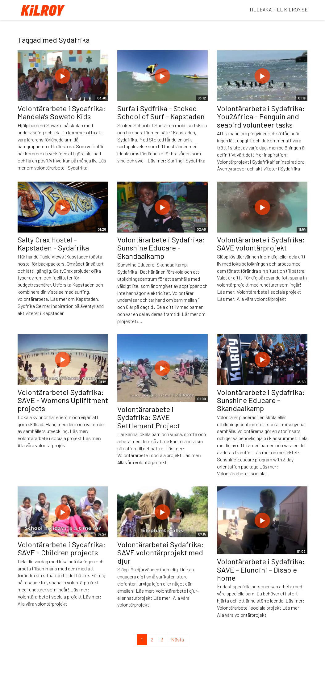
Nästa (177, 639)
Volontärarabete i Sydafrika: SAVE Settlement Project (148, 417)
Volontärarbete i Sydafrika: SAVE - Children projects (62, 548)
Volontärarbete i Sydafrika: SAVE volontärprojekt (261, 243)
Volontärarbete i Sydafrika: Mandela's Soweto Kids (62, 112)
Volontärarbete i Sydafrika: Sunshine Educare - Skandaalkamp (161, 247)
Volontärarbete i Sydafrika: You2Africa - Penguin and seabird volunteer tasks (261, 116)
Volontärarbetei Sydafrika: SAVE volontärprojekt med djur (160, 552)
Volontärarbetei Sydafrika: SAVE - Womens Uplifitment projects (63, 400)
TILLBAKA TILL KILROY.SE (278, 9)
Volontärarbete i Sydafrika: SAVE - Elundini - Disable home (261, 569)
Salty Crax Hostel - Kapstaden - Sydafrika (53, 243)
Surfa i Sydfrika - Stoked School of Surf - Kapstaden (161, 112)
